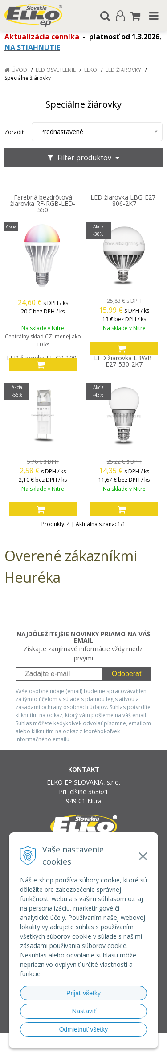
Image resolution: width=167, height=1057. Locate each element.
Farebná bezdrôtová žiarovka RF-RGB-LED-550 (42, 203)
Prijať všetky (83, 993)
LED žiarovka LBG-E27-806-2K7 (124, 200)
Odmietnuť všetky (83, 1029)
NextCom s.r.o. (100, 1048)
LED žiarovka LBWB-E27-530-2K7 (124, 361)
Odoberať (127, 673)
